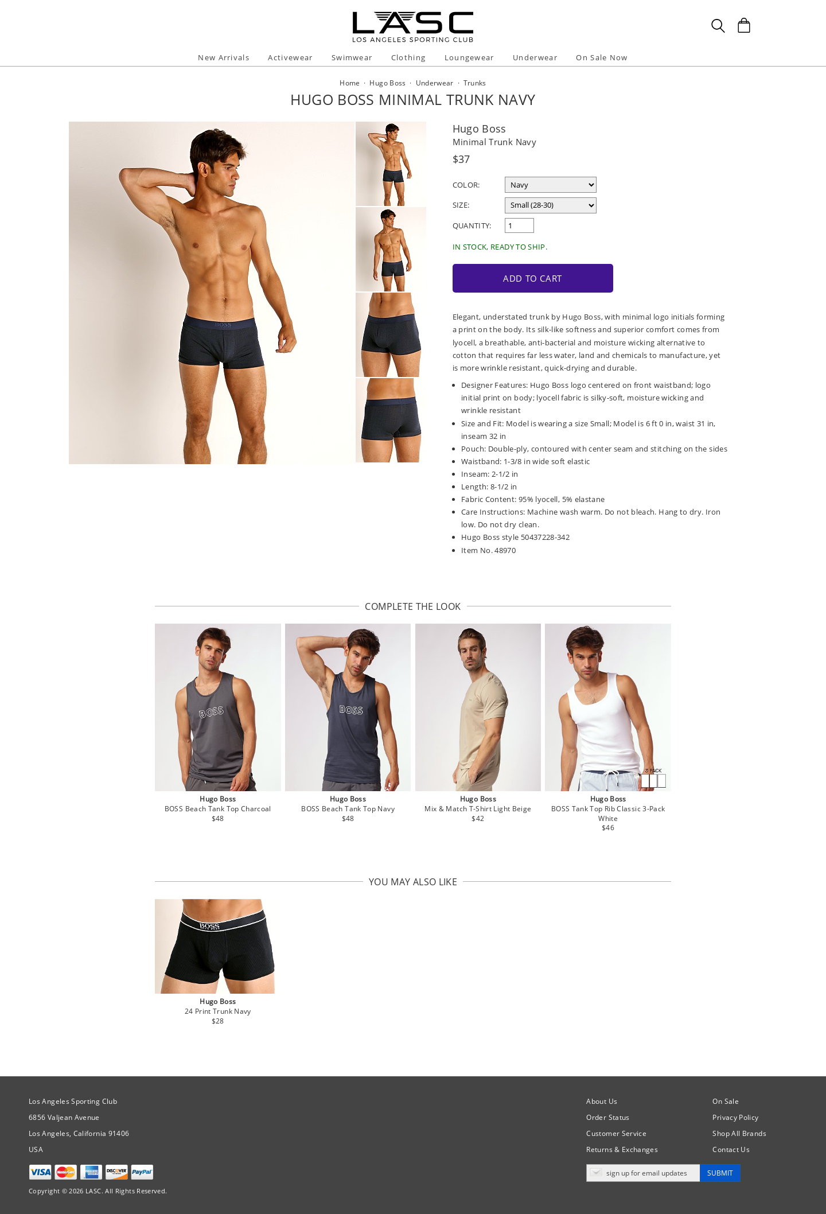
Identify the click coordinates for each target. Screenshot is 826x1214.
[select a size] (551, 205)
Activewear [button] (290, 57)
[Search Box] (718, 26)
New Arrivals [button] (224, 57)
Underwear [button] (535, 57)
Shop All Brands (739, 1133)
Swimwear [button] (352, 57)
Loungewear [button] (469, 57)
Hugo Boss (479, 128)
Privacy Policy (735, 1117)
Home (350, 83)
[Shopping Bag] (744, 25)
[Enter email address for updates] (643, 1173)
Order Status (607, 1117)
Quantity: (472, 225)
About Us (601, 1101)
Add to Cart (532, 278)
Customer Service (616, 1133)
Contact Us (731, 1149)
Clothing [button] (408, 57)
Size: (461, 205)
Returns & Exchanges (622, 1149)
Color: (466, 185)
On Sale (725, 1101)
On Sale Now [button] (602, 57)
